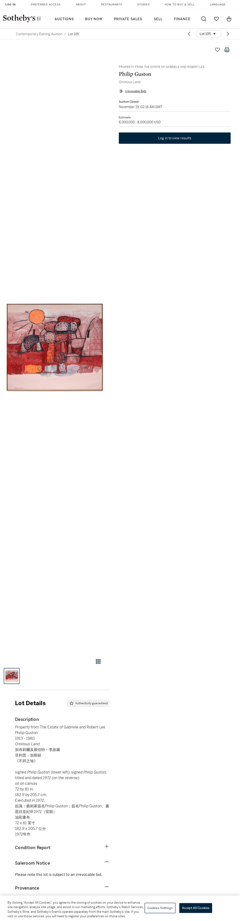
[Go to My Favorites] (216, 18)
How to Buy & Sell (180, 4)
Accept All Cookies (196, 908)
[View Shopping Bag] (229, 18)
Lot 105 (73, 34)
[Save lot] (217, 50)
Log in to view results (174, 138)
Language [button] (218, 4)
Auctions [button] (64, 19)
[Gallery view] (98, 661)
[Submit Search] (203, 18)
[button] (54, 347)
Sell (158, 19)
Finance (182, 19)
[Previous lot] (189, 34)
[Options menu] (208, 34)
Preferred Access (45, 4)
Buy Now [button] (93, 19)
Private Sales (128, 19)
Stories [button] (143, 4)
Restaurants (111, 4)
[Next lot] (227, 34)
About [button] (81, 4)
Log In (10, 4)
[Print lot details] (227, 50)
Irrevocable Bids (135, 91)
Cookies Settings (160, 908)
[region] (120, 908)
